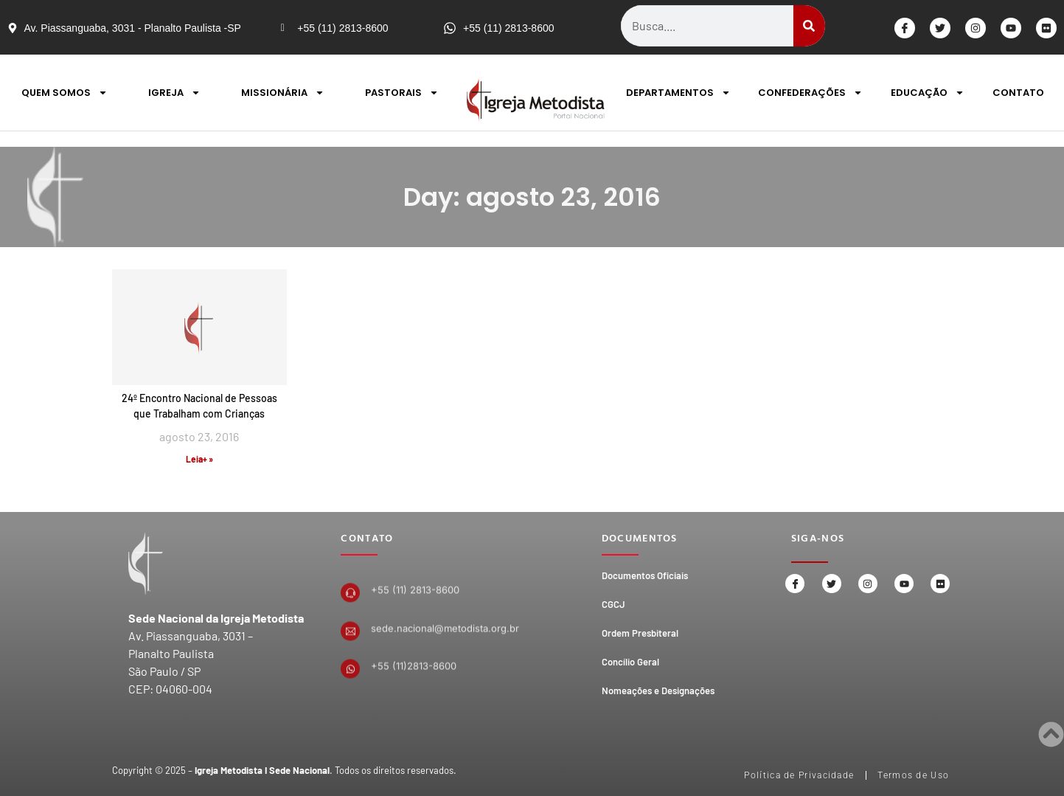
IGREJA (174, 92)
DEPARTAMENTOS (678, 92)
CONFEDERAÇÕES (810, 92)
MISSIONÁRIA (282, 92)
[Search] (809, 25)
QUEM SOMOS (64, 92)
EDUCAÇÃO (927, 92)
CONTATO (1018, 93)
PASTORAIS (402, 92)
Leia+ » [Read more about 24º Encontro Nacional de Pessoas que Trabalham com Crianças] (199, 459)
